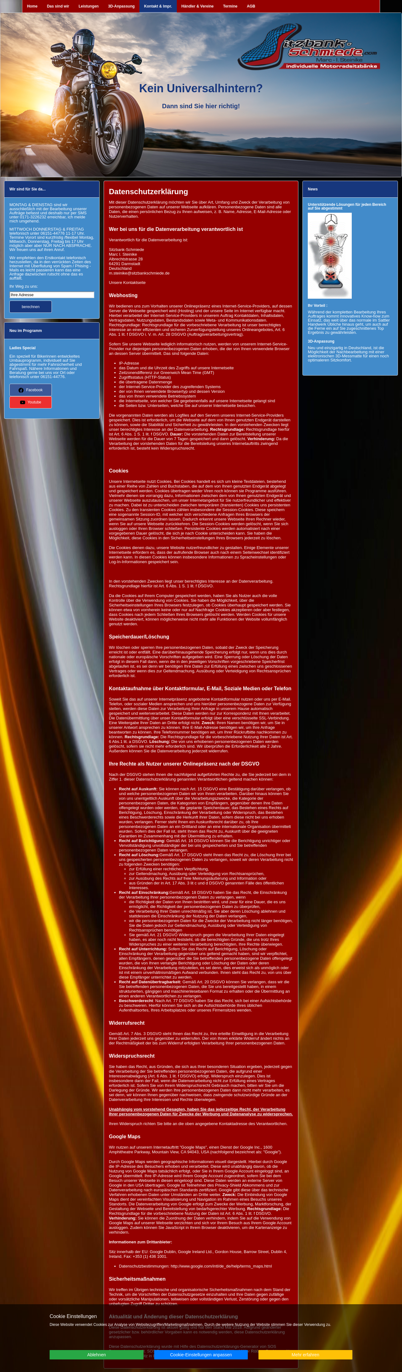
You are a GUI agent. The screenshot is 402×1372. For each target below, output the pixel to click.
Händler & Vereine (198, 6)
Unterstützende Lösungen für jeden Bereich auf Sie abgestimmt (347, 206)
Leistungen (89, 6)
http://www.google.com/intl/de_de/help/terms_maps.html (221, 1266)
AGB (251, 6)
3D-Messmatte (348, 356)
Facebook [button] (31, 390)
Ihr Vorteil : (317, 305)
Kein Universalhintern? (201, 88)
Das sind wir (58, 6)
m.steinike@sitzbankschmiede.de (139, 273)
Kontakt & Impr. (158, 6)
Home (32, 6)
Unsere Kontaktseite (127, 282)
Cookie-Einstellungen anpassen (201, 1354)
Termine (230, 6)
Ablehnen (96, 1354)
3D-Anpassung (121, 6)
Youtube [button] (30, 402)
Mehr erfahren (305, 1354)
